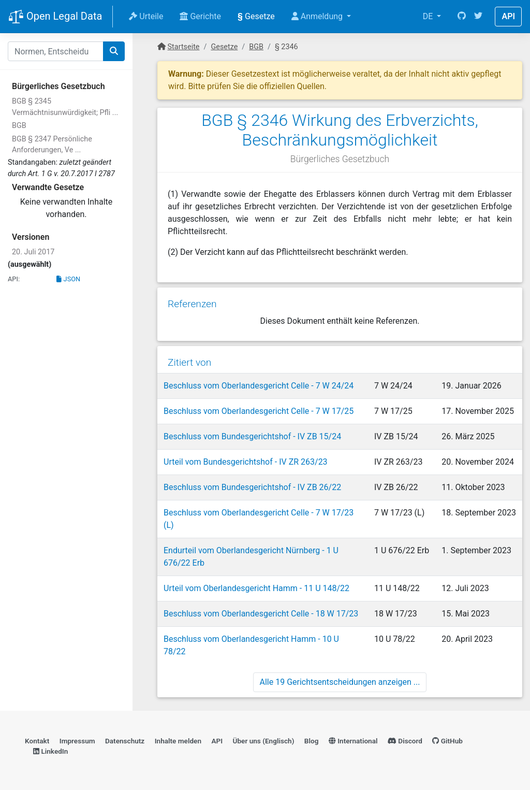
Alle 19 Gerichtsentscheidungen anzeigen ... (340, 682)
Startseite (184, 46)
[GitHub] (461, 16)
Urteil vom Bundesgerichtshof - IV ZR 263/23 (246, 462)
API (508, 16)
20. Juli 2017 (33, 252)
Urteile (146, 16)
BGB (19, 125)
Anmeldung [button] (318, 16)
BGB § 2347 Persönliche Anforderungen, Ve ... (52, 145)
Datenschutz (124, 741)
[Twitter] (478, 16)
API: (14, 279)
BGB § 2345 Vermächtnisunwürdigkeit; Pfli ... (65, 107)
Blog (311, 741)
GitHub (447, 741)
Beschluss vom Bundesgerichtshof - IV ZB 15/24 (252, 436)
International (353, 741)
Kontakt (37, 741)
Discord (405, 741)
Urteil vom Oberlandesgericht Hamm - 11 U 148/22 (256, 588)
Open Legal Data (55, 17)
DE (429, 16)
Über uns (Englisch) (264, 741)
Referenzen (192, 304)
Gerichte (200, 16)
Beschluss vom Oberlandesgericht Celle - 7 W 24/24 (259, 386)
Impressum (77, 741)
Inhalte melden (178, 741)
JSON (68, 279)
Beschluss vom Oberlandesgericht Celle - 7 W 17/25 (259, 411)
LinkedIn (50, 751)
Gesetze (256, 16)
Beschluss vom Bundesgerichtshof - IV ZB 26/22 (252, 487)
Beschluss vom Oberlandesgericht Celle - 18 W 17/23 (261, 614)
